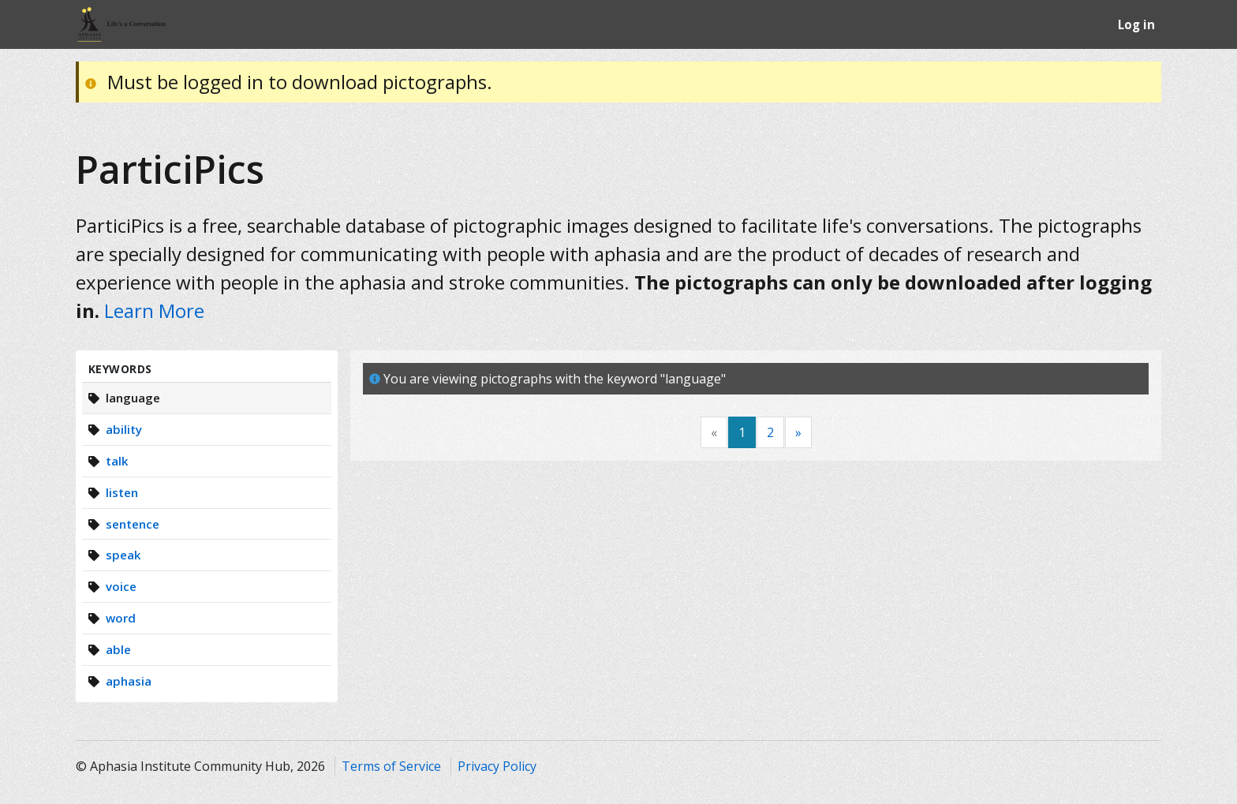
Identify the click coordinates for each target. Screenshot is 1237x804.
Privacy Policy (497, 766)
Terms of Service (391, 766)
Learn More (154, 310)
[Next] (798, 433)
